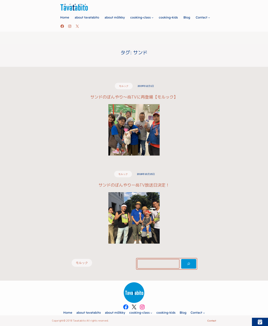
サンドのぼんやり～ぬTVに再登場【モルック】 (134, 97)
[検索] (188, 264)
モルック (124, 86)
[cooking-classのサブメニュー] (152, 17)
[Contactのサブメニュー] (209, 17)
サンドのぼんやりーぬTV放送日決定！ (134, 185)
